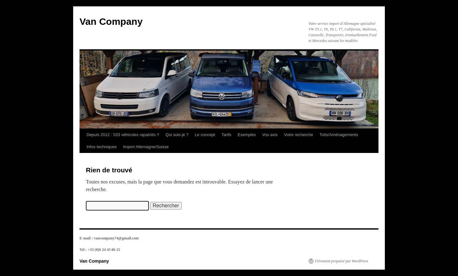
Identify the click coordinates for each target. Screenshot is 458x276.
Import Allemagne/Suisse (146, 146)
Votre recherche (298, 134)
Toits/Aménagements (339, 134)
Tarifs (226, 134)
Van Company (111, 21)
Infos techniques (102, 146)
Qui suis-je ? (176, 134)
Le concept (205, 134)
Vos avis (269, 134)
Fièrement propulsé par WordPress (341, 261)
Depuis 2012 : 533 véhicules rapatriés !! (123, 134)
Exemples (247, 134)
